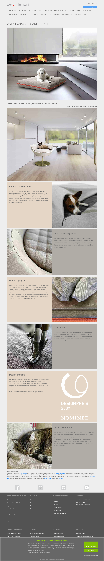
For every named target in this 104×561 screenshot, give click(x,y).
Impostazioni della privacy (59, 513)
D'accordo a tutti (91, 543)
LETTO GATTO (34, 14)
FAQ (8, 521)
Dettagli (91, 550)
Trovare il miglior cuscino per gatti (84, 536)
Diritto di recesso (57, 507)
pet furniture (24, 473)
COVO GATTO (44, 14)
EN (93, 3)
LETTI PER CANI (47, 10)
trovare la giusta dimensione (37, 533)
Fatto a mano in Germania (13, 536)
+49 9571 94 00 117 (86, 499)
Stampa (32, 505)
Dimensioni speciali (35, 536)
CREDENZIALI (77, 14)
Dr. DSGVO (96, 555)
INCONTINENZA (87, 10)
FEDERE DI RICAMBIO (74, 10)
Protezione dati (57, 510)
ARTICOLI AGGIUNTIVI (60, 10)
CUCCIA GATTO (24, 14)
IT (96, 3)
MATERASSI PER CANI (35, 10)
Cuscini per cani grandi (58, 536)
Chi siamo (32, 499)
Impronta (55, 501)
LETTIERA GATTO (55, 14)
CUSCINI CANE (12, 10)
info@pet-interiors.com (84, 504)
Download (9, 524)
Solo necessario (91, 546)
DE (89, 3)
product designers (60, 473)
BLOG (85, 14)
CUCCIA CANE (22, 10)
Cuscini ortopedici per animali (14, 533)
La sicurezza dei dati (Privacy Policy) (55, 559)
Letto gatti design (80, 533)
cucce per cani (47, 478)
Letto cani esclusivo (58, 533)
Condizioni (55, 504)
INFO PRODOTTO (66, 14)
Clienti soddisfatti (34, 502)
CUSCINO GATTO (12, 14)
